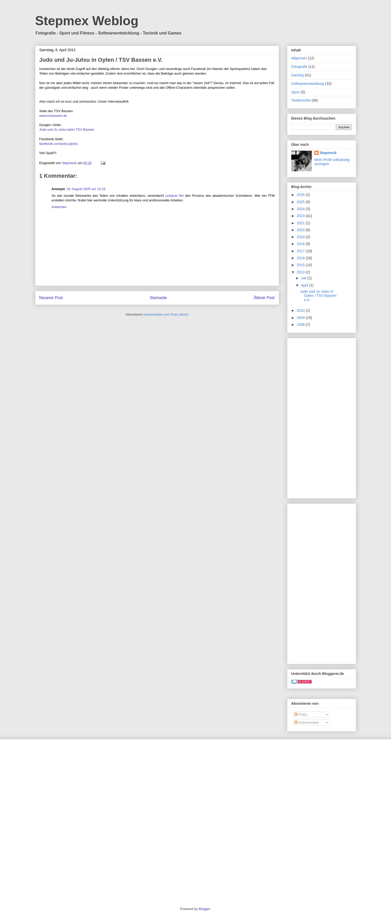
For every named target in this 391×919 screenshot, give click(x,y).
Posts (300, 714)
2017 (301, 251)
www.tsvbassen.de (53, 116)
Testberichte (301, 100)
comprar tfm (174, 196)
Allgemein (299, 58)
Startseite (158, 298)
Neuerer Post (51, 298)
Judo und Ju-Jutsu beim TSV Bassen (66, 129)
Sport (295, 92)
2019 (301, 237)
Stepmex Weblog (87, 21)
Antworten (59, 207)
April (305, 285)
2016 (301, 258)
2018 (301, 244)
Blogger (204, 909)
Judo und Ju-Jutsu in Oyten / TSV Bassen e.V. (318, 295)
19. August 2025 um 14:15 (86, 189)
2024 (301, 209)
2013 (301, 272)
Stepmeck (328, 153)
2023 (301, 216)
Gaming (297, 75)
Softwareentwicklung (307, 84)
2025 (301, 202)
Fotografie (299, 67)
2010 (301, 310)
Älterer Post (264, 298)
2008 (301, 325)
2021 (301, 223)
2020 (301, 230)
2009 (301, 318)
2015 (301, 265)
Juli (304, 278)
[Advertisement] (321, 417)
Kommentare (306, 722)
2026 (301, 195)
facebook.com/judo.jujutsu (58, 144)
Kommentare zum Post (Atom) (165, 314)
